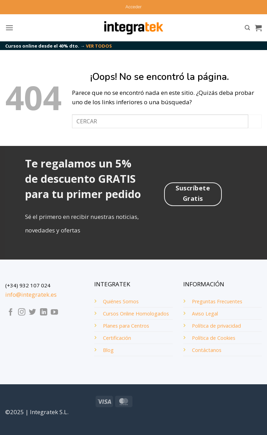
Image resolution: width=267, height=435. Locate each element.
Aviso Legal (205, 313)
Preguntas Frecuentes (217, 301)
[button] (133, 7)
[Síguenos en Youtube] (54, 313)
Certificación (117, 338)
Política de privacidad (216, 325)
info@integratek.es (31, 294)
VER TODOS (99, 46)
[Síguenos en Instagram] (21, 313)
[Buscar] (247, 27)
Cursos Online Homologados (136, 313)
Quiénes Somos (121, 301)
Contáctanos (206, 350)
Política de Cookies (213, 338)
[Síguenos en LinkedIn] (43, 313)
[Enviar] (255, 121)
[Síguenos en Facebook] (10, 313)
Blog (108, 350)
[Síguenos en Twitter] (32, 313)
